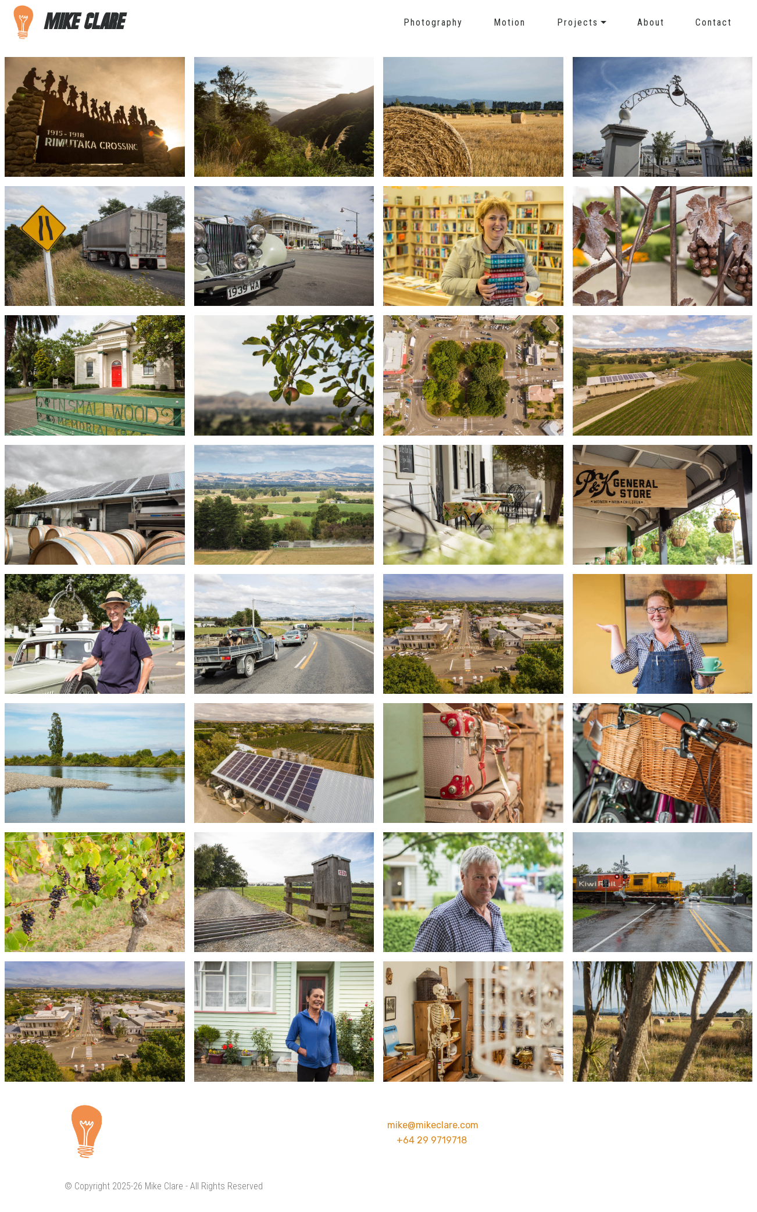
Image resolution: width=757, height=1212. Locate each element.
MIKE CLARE (85, 22)
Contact (713, 22)
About (651, 22)
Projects (577, 22)
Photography (433, 22)
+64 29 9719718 (432, 1140)
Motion (510, 22)
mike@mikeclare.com (433, 1125)
